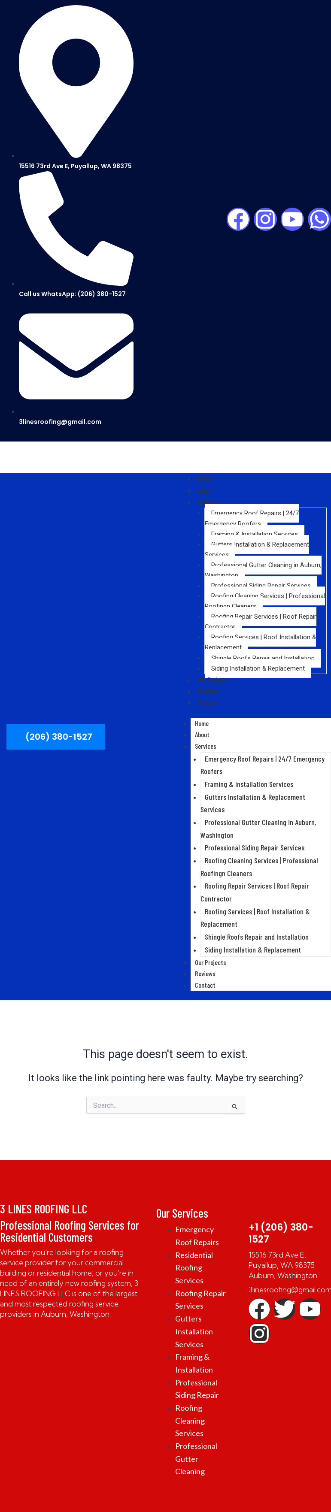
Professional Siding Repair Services (261, 583)
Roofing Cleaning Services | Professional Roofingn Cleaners (265, 599)
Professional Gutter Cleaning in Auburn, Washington (263, 568)
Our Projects (212, 677)
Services (207, 500)
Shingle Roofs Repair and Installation (263, 656)
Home (204, 478)
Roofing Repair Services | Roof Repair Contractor (260, 620)
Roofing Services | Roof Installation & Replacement (260, 641)
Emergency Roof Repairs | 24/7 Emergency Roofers (252, 517)
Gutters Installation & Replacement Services (257, 547)
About (204, 489)
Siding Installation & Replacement (258, 666)
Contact (207, 698)
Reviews (207, 688)
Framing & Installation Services (254, 532)
